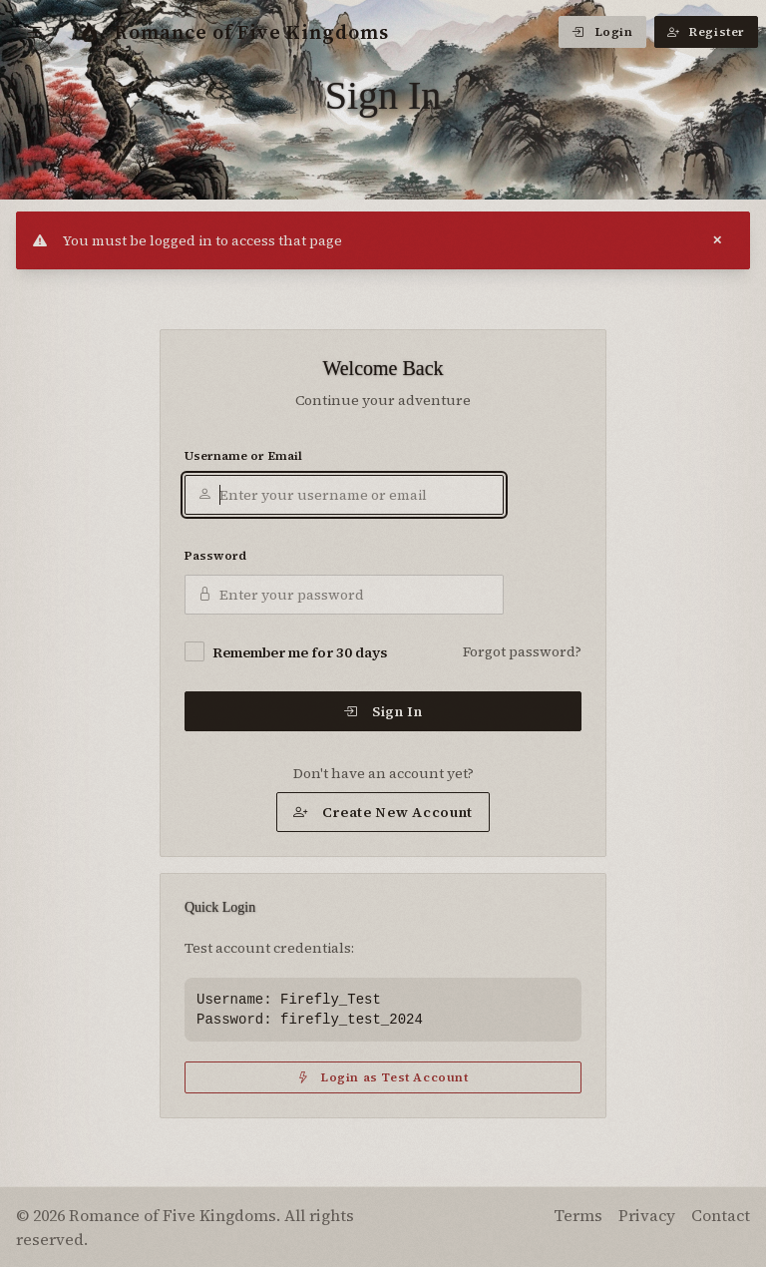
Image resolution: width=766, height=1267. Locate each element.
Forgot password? (522, 651)
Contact (720, 1215)
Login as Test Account (382, 1077)
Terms (578, 1215)
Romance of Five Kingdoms (234, 32)
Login (602, 32)
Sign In (383, 711)
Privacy (646, 1215)
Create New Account (383, 812)
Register (706, 32)
